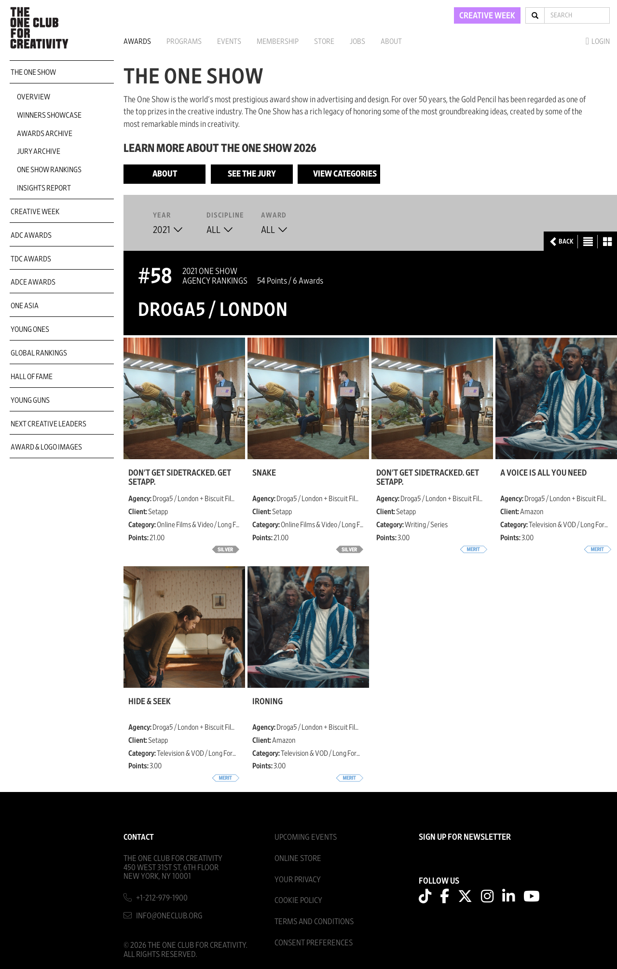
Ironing (267, 701)
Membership (278, 41)
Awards (137, 41)
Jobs (357, 41)
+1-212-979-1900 (162, 898)
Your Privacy (297, 879)
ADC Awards (31, 235)
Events (229, 41)
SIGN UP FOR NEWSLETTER (465, 837)
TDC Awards (31, 259)
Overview (33, 97)
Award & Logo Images (46, 447)
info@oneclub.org (169, 916)
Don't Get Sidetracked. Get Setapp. (179, 477)
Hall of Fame (32, 377)
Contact (138, 837)
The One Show (33, 72)
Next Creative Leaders (48, 424)
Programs (184, 41)
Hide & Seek (149, 701)
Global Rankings (39, 353)
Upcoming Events (305, 837)
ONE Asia (25, 306)
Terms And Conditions (314, 921)
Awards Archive (44, 133)
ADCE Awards (33, 282)
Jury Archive (38, 151)
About (391, 41)
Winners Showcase (49, 115)
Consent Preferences (313, 943)
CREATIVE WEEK (487, 16)
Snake (264, 473)
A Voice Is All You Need (543, 473)
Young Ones (30, 329)
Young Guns (30, 400)
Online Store (297, 858)
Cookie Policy (298, 900)
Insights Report (44, 188)
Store (324, 41)
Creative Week (35, 212)
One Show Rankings (49, 170)
